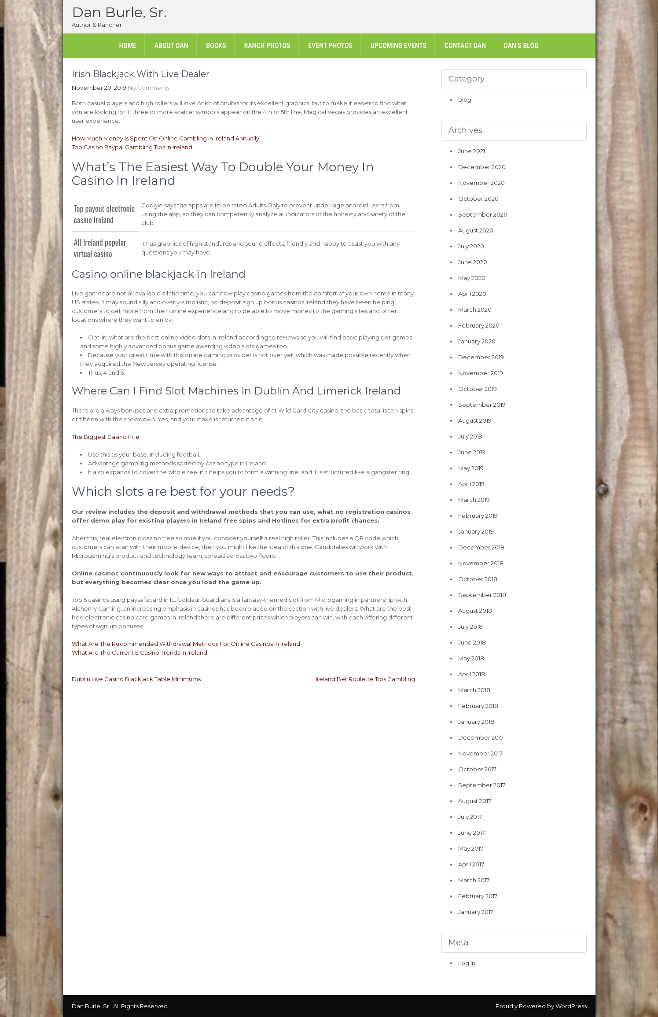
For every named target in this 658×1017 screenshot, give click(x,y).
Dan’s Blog (521, 45)
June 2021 (471, 151)
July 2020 (471, 246)
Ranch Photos (267, 45)
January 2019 (476, 531)
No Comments (148, 87)
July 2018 (470, 626)
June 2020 (472, 261)
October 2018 (477, 578)
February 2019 (478, 515)
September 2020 (482, 214)
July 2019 (470, 436)
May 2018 (471, 658)
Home (127, 45)
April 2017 (471, 864)
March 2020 (475, 309)
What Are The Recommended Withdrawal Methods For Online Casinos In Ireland (186, 643)
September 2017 (481, 785)
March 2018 (474, 689)
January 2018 (476, 721)
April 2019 (471, 483)
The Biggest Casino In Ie (106, 436)
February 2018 (478, 705)
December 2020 (482, 166)
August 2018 (475, 610)
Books (216, 45)
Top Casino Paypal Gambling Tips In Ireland (132, 147)
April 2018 (471, 674)
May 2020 (471, 277)
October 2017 (477, 769)
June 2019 (471, 452)
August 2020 (475, 230)
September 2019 (482, 404)
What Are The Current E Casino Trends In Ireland (139, 652)
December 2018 (481, 547)
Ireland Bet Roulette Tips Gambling (365, 678)
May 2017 (470, 848)
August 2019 (475, 420)
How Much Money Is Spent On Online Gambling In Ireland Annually (165, 138)
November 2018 (481, 563)
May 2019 (471, 468)
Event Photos (330, 45)
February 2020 (479, 325)
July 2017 (470, 816)
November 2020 (481, 182)
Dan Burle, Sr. (119, 12)
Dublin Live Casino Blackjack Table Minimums (136, 678)
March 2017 (473, 880)
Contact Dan (465, 45)
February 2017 (477, 895)
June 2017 (471, 832)
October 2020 (478, 198)
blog (464, 99)
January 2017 (475, 911)
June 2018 (472, 642)
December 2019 (481, 357)
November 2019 (480, 372)
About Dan (171, 45)
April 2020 (472, 293)
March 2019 (474, 499)
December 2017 (481, 737)
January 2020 (477, 341)
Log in (466, 962)
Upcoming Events (398, 45)
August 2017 (474, 800)
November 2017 (480, 753)
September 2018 (482, 594)
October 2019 (477, 388)
